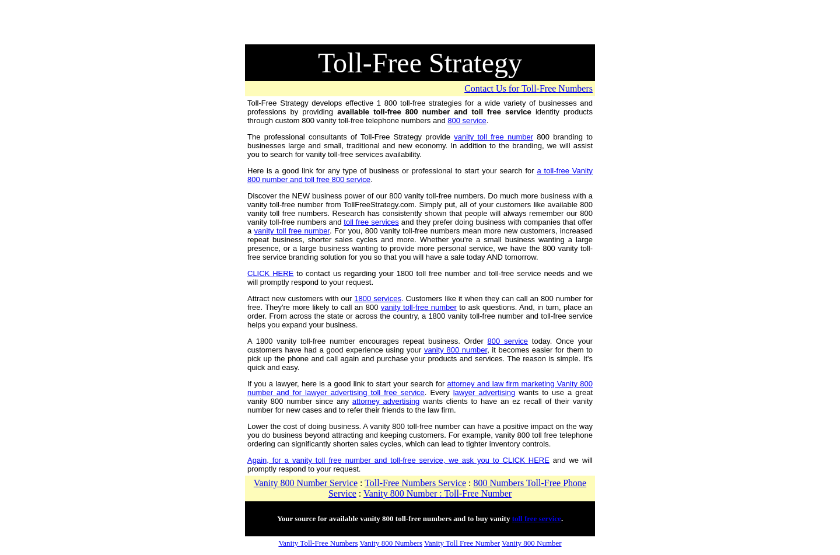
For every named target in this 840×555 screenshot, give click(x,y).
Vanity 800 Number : (403, 493)
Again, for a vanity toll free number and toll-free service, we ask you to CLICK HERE (398, 460)
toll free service (536, 518)
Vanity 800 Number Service (306, 483)
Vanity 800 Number (532, 543)
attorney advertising (386, 401)
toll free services (371, 222)
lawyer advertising (484, 392)
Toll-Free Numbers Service (415, 483)
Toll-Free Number (478, 493)
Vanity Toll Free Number (462, 543)
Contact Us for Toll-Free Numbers (528, 88)
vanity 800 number (455, 349)
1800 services (377, 298)
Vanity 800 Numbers (390, 543)
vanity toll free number (493, 136)
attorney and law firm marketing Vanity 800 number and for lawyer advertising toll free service (420, 388)
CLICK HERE (270, 273)
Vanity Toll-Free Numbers (318, 543)
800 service (466, 120)
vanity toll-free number (419, 307)
